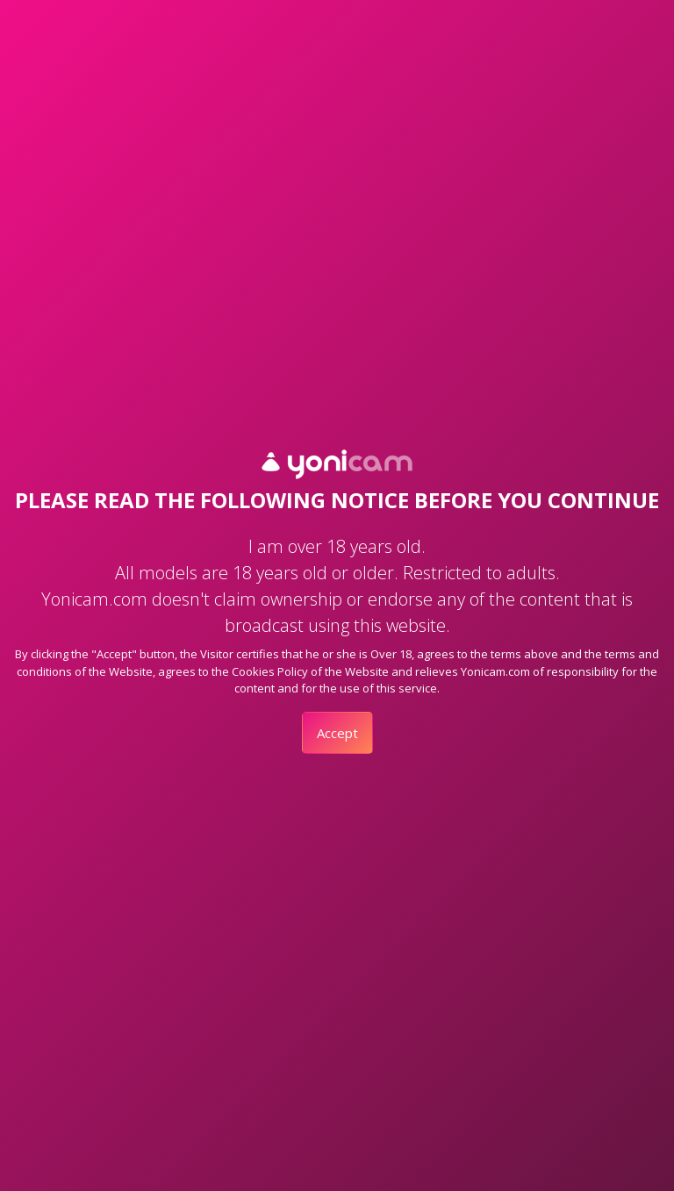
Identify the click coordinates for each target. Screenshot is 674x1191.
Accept (337, 733)
